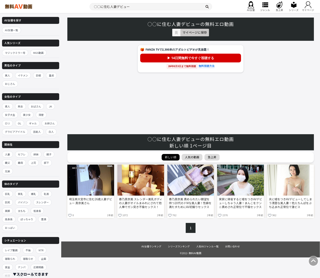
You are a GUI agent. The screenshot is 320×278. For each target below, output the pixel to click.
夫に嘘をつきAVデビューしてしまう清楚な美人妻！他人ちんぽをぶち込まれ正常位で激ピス (290, 203)
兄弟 (7, 171)
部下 (46, 163)
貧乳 (20, 194)
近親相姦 (38, 267)
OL (19, 123)
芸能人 (37, 132)
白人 (51, 132)
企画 (43, 259)
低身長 (37, 211)
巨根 (38, 75)
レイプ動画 (11, 250)
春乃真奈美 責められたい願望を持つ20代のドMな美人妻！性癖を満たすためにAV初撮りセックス (190, 203)
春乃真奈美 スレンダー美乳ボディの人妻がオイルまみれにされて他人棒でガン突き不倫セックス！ (140, 203)
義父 (7, 163)
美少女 (27, 115)
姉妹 (36, 154)
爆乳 (33, 194)
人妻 (7, 154)
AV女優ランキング (151, 246)
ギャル (33, 123)
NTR (41, 250)
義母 (20, 163)
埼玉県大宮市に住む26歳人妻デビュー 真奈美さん (90, 201)
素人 (7, 106)
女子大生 (10, 115)
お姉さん (49, 123)
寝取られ (10, 259)
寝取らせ (28, 259)
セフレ (22, 154)
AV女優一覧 (11, 30)
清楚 (41, 115)
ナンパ (22, 267)
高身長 (9, 219)
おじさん (10, 84)
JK (50, 106)
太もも (22, 211)
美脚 (7, 211)
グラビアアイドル (15, 132)
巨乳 (7, 194)
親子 (48, 154)
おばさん (36, 106)
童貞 (51, 75)
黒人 (7, 75)
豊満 (43, 219)
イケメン (23, 75)
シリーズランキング (179, 246)
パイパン (23, 202)
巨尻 (7, 202)
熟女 (20, 106)
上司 (33, 163)
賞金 (7, 267)
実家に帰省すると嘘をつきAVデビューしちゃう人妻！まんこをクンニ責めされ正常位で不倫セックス (240, 203)
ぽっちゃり (26, 219)
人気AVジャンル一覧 (207, 246)
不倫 (28, 250)
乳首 (46, 194)
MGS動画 (38, 53)
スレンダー (42, 202)
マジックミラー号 (15, 53)
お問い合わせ (232, 246)
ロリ (7, 123)
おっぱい (10, 228)
